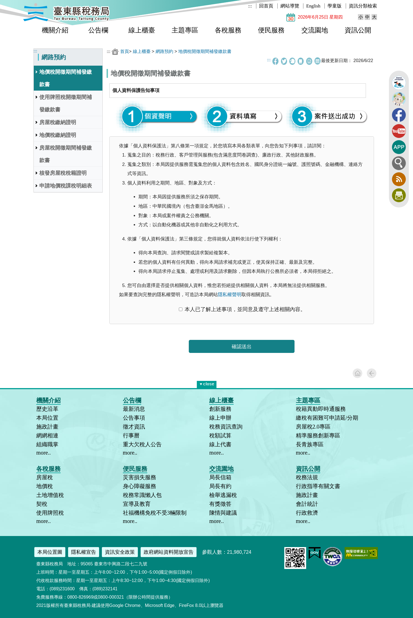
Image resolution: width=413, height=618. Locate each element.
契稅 (41, 504)
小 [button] (360, 17)
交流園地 (314, 30)
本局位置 (47, 418)
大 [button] (374, 17)
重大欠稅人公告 (142, 444)
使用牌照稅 (50, 513)
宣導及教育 (137, 504)
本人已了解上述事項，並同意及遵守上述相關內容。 (242, 309)
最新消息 (134, 409)
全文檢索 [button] (399, 163)
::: (250, 6)
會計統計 (307, 504)
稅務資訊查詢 (225, 427)
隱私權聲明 (229, 294)
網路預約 (164, 51)
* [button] (215, 383)
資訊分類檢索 (363, 6)
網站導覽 (289, 6)
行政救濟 (307, 513)
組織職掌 (47, 444)
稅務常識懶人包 (142, 495)
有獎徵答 (220, 504)
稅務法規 (307, 477)
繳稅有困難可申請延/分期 (327, 418)
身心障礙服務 (139, 486)
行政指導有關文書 (318, 486)
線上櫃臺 (141, 30)
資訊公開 (358, 30)
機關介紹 (55, 30)
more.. (43, 453)
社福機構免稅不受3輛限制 (155, 513)
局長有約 (220, 486)
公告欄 (98, 30)
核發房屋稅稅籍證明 (63, 173)
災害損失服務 (139, 477)
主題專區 (185, 30)
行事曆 (131, 435)
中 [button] (367, 17)
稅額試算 (220, 435)
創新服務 (220, 409)
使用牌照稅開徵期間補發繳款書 (65, 103)
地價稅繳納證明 (57, 135)
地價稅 (44, 486)
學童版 (334, 6)
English (313, 6)
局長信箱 (220, 477)
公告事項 (134, 418)
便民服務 (271, 30)
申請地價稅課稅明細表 (65, 186)
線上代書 (220, 444)
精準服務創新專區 (318, 435)
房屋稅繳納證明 (57, 122)
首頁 (124, 51)
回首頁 (266, 6)
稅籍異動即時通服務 (321, 409)
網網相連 (47, 435)
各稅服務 (228, 30)
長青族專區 (310, 444)
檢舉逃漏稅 (223, 495)
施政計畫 (47, 427)
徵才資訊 (134, 427)
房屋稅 (44, 477)
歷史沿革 (47, 409)
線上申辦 (220, 418)
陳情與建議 (223, 513)
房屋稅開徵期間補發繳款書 (65, 154)
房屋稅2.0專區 (313, 427)
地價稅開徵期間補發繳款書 (65, 78)
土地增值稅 (50, 495)
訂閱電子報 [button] (399, 195)
